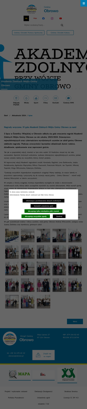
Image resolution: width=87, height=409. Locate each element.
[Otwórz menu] (83, 3)
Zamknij (59, 216)
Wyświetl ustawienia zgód (43, 206)
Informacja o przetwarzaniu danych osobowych (43, 201)
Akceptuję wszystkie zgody (36, 216)
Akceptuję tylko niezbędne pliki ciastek (43, 211)
